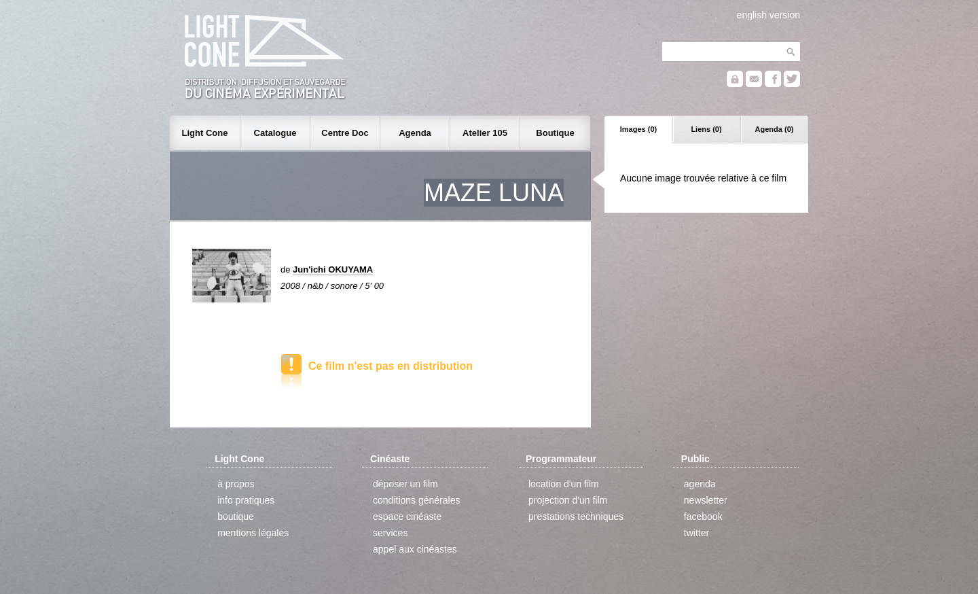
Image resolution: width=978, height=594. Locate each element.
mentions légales (253, 532)
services (390, 532)
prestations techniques (575, 516)
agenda (700, 483)
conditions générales (416, 500)
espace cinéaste (407, 516)
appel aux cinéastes (415, 549)
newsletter (705, 500)
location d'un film (563, 483)
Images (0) (638, 129)
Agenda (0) (774, 129)
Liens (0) (706, 129)
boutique (235, 516)
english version (768, 15)
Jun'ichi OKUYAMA (333, 269)
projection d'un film (567, 500)
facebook (703, 516)
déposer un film (405, 483)
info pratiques (245, 500)
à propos (235, 483)
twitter (696, 532)
